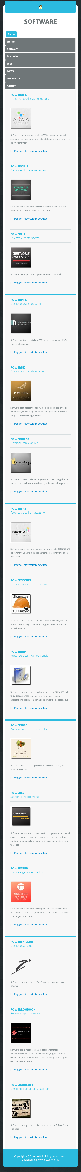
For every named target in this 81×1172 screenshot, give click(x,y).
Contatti (12, 85)
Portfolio (12, 56)
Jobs (9, 63)
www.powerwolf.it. (48, 1159)
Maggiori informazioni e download (30, 151)
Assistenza (13, 78)
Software (12, 49)
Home (11, 41)
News (10, 71)
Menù (11, 34)
